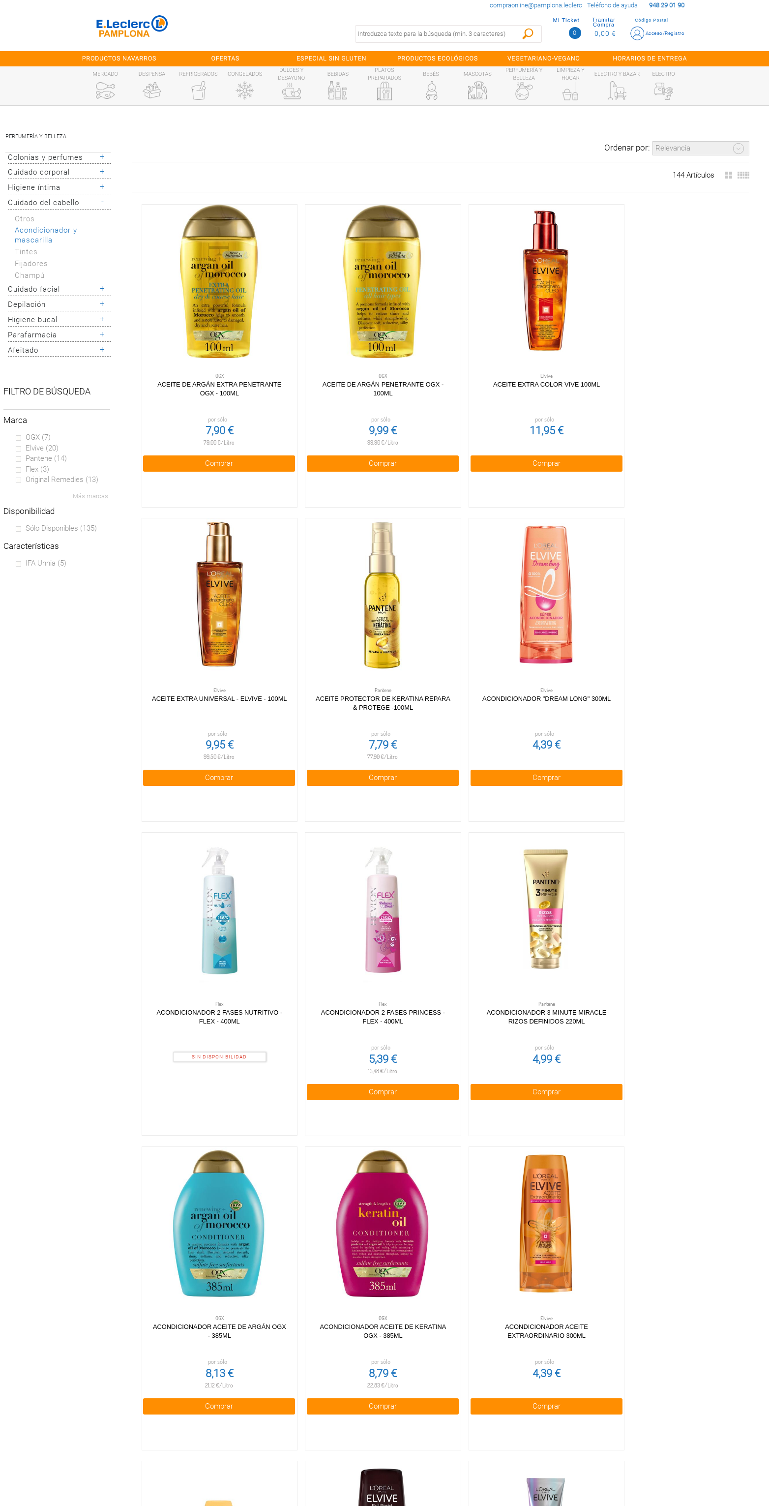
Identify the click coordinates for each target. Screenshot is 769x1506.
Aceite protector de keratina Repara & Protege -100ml (683, 348)
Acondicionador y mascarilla (46, 235)
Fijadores (31, 263)
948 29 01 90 (486, 1373)
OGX (38, 437)
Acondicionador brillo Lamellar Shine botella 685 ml (319, 1160)
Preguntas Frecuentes (94, 1374)
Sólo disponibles (61, 528)
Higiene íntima (34, 187)
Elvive (42, 448)
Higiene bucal (33, 319)
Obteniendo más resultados (445, 1303)
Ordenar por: (627, 147)
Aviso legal (280, 1437)
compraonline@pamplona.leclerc (536, 5)
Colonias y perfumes (45, 157)
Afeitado (23, 350)
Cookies (280, 1415)
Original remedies (62, 479)
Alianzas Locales (94, 1437)
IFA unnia (46, 563)
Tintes (26, 251)
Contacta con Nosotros (280, 1457)
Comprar (197, 419)
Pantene (46, 458)
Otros (25, 218)
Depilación (27, 304)
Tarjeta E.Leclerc (94, 1415)
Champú (30, 275)
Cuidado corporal (39, 172)
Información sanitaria (94, 1457)
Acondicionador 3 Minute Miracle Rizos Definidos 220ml (562, 619)
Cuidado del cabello (43, 202)
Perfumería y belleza (35, 136)
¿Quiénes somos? (94, 1394)
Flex (37, 469)
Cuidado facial (34, 289)
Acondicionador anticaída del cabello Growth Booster (684, 890)
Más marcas (90, 496)
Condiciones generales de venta (279, 1374)
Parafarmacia (32, 335)
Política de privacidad (280, 1394)
